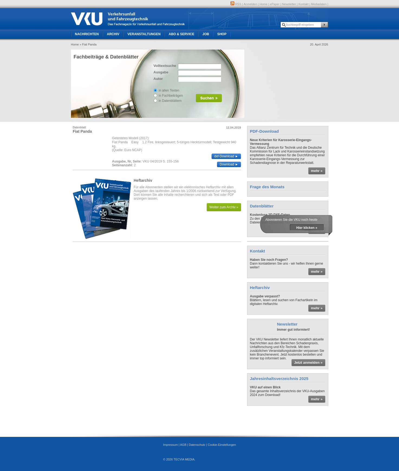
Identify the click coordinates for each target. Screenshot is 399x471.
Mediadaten (319, 4)
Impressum (170, 444)
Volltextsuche (164, 66)
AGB (183, 444)
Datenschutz (197, 444)
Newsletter (289, 4)
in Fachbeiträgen (171, 96)
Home (263, 4)
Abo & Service (181, 34)
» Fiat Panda (88, 44)
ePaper (274, 4)
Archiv (113, 34)
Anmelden (250, 4)
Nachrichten (87, 34)
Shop (221, 34)
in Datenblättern (170, 101)
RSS (236, 4)
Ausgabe (161, 72)
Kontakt (304, 4)
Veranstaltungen (144, 34)
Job (205, 34)
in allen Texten (169, 90)
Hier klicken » (306, 228)
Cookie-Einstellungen (222, 444)
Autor (158, 79)
